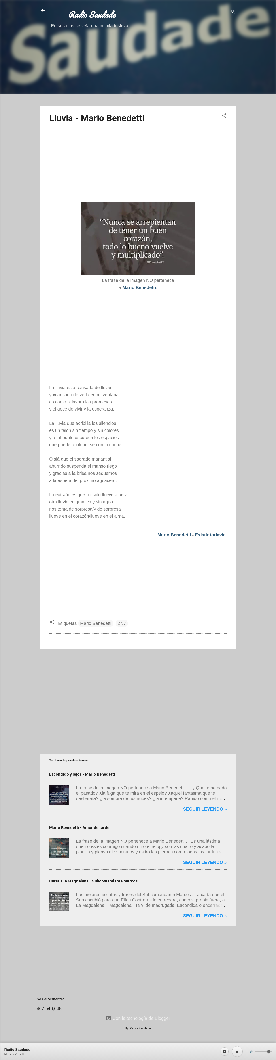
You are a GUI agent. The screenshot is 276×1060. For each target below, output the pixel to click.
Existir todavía (210, 534)
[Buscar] (233, 12)
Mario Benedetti (174, 534)
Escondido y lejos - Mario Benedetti (82, 774)
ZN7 (122, 623)
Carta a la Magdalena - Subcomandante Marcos (93, 881)
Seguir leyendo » (205, 809)
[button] (224, 116)
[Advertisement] (138, 71)
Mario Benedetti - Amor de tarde (79, 827)
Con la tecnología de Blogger (138, 1018)
